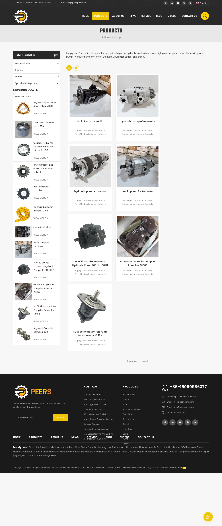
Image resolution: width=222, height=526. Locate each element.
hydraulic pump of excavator (137, 121)
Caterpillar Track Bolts (93, 442)
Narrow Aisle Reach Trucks (113, 505)
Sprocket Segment (92, 456)
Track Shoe (21, 89)
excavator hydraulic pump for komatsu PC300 (43, 339)
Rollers (18, 76)
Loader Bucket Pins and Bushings (99, 451)
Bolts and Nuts (23, 96)
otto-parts (130, 500)
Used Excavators (193, 505)
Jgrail (206, 505)
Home (85, 16)
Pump (117, 37)
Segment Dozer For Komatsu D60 (43, 381)
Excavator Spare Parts (40, 500)
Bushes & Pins (22, 63)
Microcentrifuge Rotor (45, 508)
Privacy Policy (129, 521)
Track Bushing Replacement (96, 461)
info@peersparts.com (184, 440)
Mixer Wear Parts (84, 500)
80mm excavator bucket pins (97, 447)
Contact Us (189, 16)
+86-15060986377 (42, 3)
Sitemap (110, 521)
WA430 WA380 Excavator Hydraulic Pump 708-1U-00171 (43, 317)
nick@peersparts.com (76, 3)
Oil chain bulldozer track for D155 (43, 259)
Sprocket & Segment (26, 83)
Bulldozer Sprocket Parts (94, 432)
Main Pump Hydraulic (90, 121)
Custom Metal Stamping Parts (143, 505)
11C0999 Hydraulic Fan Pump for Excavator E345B (45, 361)
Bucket (18, 103)
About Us (118, 16)
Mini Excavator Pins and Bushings (99, 466)
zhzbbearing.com (102, 500)
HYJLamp (180, 505)
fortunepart (118, 500)
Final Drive (21, 109)
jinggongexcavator (23, 508)
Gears (18, 116)
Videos (172, 16)
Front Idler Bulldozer (92, 427)
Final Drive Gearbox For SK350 (43, 175)
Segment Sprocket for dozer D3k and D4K (45, 155)
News (133, 16)
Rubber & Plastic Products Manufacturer (54, 505)
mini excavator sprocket (41, 239)
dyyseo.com (153, 521)
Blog (159, 16)
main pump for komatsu (41, 295)
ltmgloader (26, 505)
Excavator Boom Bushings (95, 471)
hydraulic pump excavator (185, 121)
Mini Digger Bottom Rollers (95, 437)
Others (18, 129)
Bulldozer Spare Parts (63, 500)
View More (40, 164)
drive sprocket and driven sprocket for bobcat (43, 219)
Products (100, 16)
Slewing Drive (167, 505)
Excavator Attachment (168, 500)
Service (146, 16)
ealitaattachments (146, 500)
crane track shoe (42, 278)
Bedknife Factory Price (87, 505)
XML (118, 521)
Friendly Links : (20, 500)
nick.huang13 (180, 445)
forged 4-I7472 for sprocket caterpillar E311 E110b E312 (43, 197)
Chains (19, 70)
